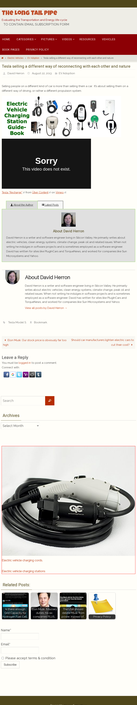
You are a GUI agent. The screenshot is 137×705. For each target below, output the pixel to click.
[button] (7, 360)
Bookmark (41, 306)
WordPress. (81, 689)
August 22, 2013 (42, 73)
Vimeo (63, 192)
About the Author (22, 204)
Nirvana (68, 689)
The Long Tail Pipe (29, 14)
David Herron (16, 73)
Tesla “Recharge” (14, 192)
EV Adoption (33, 58)
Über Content (43, 192)
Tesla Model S (17, 306)
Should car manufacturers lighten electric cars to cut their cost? (102, 326)
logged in (25, 347)
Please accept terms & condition (28, 642)
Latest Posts (50, 204)
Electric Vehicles (15, 58)
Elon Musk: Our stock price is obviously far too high (34, 326)
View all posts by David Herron (46, 292)
